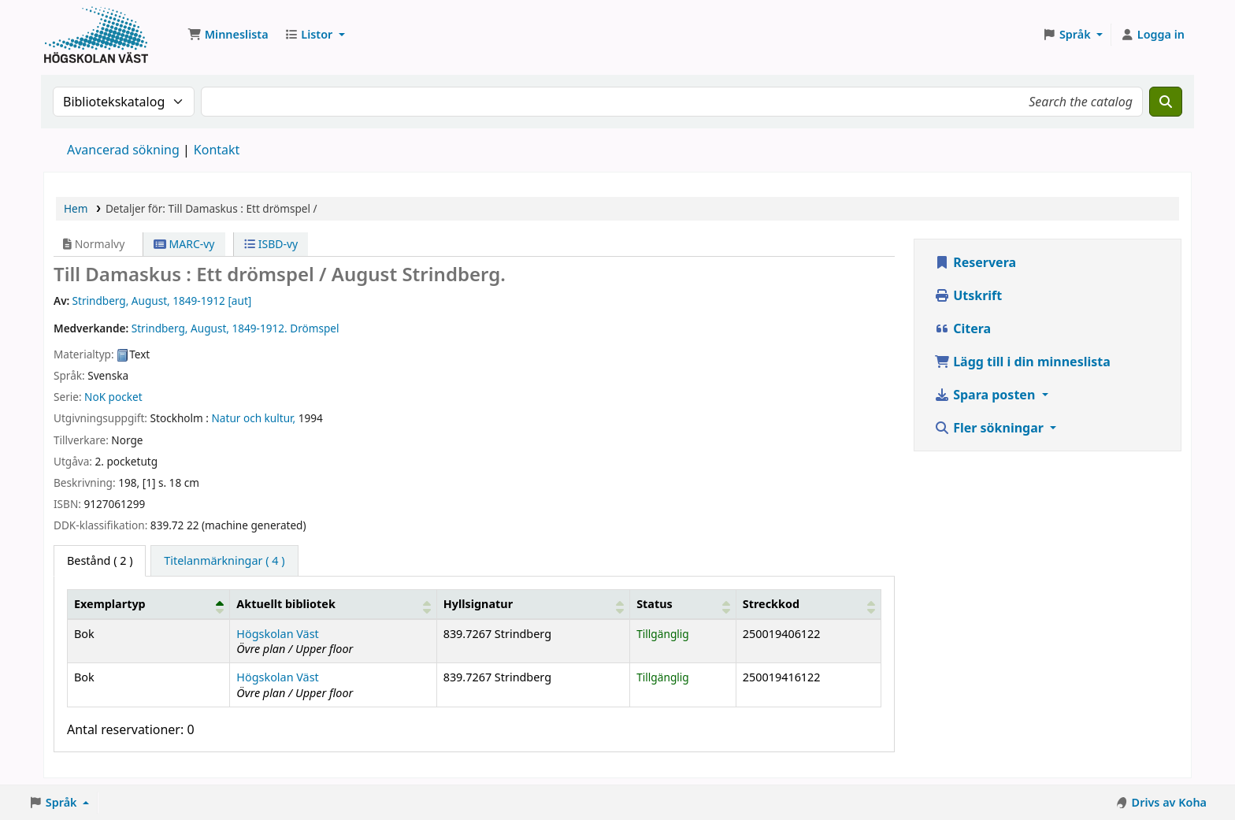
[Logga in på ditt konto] (1152, 35)
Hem (75, 208)
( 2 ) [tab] (99, 560)
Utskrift (968, 295)
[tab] (224, 561)
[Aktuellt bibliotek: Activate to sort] (333, 604)
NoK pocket (113, 396)
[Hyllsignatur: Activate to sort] (533, 604)
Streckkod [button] (771, 603)
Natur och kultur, (254, 417)
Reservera (975, 262)
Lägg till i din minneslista (1022, 361)
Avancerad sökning (123, 149)
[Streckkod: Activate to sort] (808, 604)
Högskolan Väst (277, 633)
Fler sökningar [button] (990, 427)
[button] (228, 35)
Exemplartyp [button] (110, 603)
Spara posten (986, 394)
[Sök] (1165, 102)
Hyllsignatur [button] (478, 603)
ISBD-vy (271, 243)
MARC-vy (184, 243)
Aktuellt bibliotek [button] (285, 603)
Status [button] (654, 603)
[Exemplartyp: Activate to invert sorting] (149, 604)
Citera (962, 328)
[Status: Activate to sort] (683, 604)
